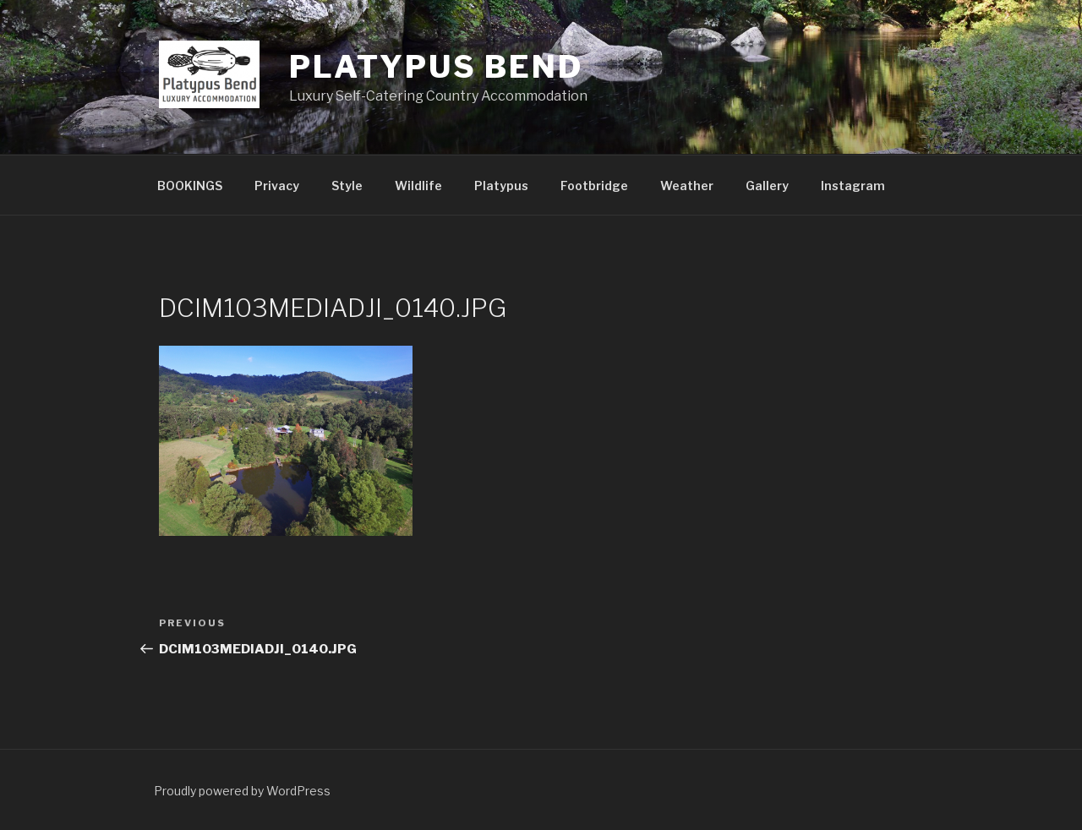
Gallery (767, 185)
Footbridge (594, 185)
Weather (686, 185)
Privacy (276, 185)
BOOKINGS (189, 185)
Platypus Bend (435, 66)
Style (347, 185)
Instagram (853, 185)
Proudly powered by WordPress (242, 791)
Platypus (501, 185)
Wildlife (418, 185)
